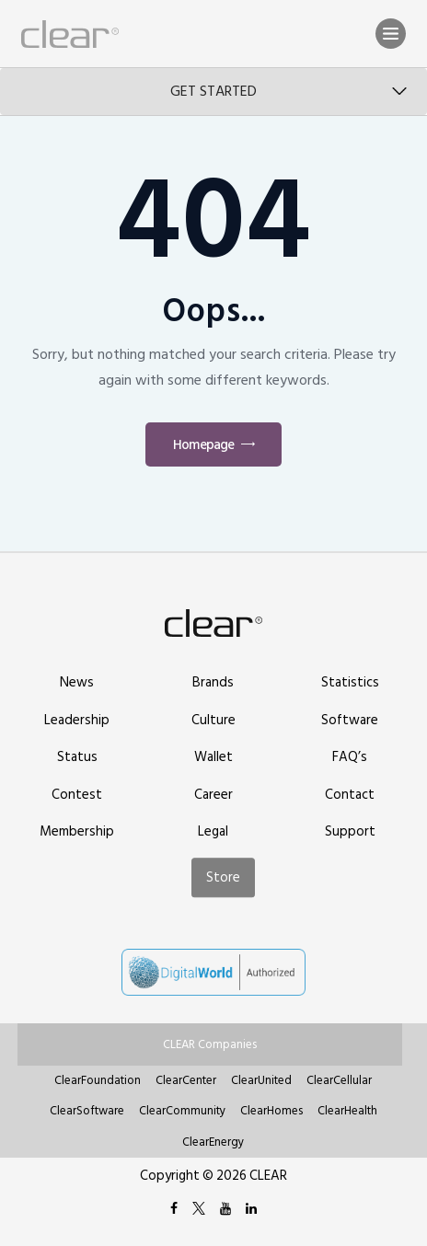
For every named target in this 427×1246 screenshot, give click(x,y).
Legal (213, 831)
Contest (77, 794)
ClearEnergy (213, 1142)
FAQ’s (349, 756)
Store (223, 877)
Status (77, 756)
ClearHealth (347, 1111)
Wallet (213, 756)
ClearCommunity (182, 1111)
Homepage (203, 444)
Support (350, 831)
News (77, 682)
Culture (213, 720)
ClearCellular (339, 1080)
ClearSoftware (87, 1111)
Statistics (350, 682)
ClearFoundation (97, 1080)
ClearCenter (186, 1080)
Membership (77, 831)
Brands (213, 682)
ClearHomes (271, 1111)
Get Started (213, 91)
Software (349, 720)
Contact (350, 794)
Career (213, 794)
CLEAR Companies (210, 1044)
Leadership (77, 720)
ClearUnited (261, 1080)
